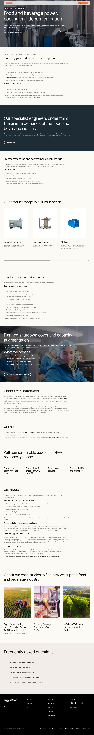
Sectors (11, 8)
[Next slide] (88, 260)
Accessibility (43, 728)
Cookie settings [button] (86, 728)
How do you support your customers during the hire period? (27, 682)
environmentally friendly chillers (51, 437)
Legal (61, 728)
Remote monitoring (11, 77)
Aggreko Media (75, 703)
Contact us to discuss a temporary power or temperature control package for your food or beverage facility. (31, 556)
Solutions (29, 703)
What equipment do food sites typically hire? (23, 672)
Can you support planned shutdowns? (21, 667)
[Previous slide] (84, 260)
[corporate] (10, 3)
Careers (50, 711)
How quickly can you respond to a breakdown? (23, 662)
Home (6, 8)
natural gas (59, 398)
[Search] (62, 3)
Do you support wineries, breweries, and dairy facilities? (26, 677)
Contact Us (51, 715)
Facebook (72, 703)
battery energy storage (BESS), (29, 432)
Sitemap (29, 707)
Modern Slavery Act (69, 728)
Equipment (51, 699)
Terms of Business (53, 728)
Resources (51, 703)
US (76, 3)
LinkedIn (78, 703)
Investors (50, 707)
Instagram (82, 703)
